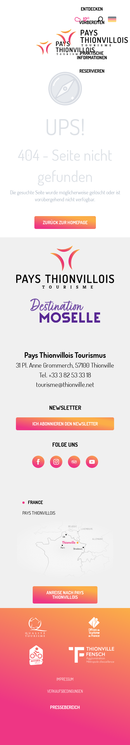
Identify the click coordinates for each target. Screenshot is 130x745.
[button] (98, 19)
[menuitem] (91, 9)
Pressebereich (65, 707)
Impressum (65, 679)
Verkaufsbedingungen (65, 691)
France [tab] (35, 502)
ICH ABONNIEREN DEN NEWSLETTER (65, 424)
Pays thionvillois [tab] (38, 513)
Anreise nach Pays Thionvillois (65, 595)
